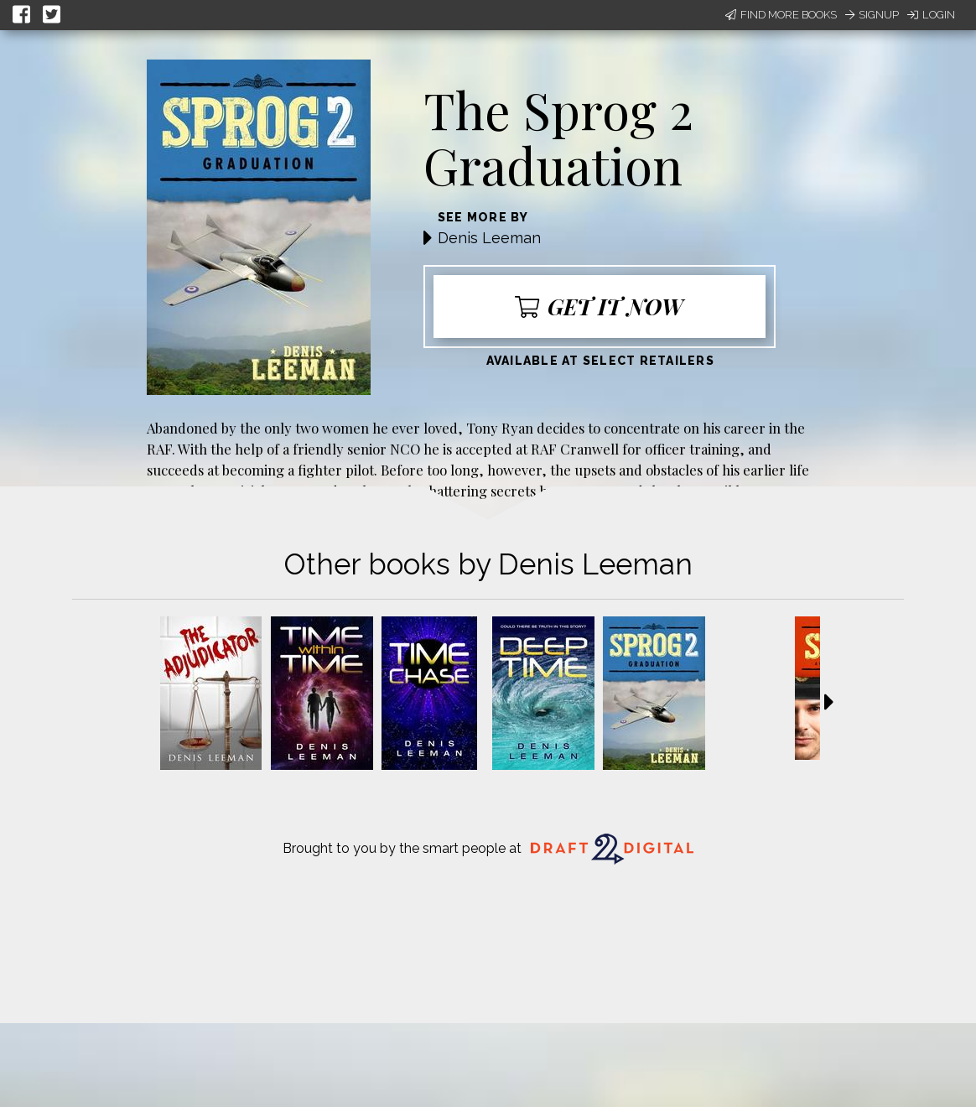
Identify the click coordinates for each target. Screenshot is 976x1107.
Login (931, 14)
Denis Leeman (489, 238)
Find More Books (781, 14)
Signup (872, 14)
